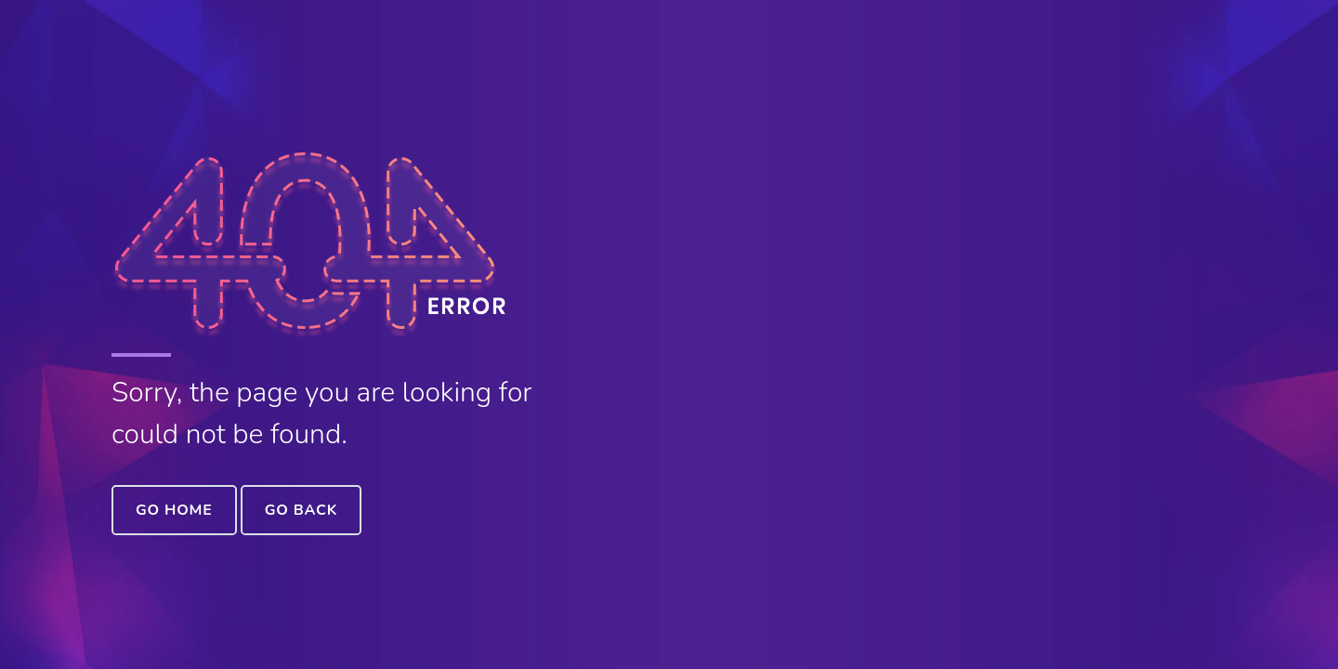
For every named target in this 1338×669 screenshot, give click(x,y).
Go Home (174, 510)
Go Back (301, 510)
